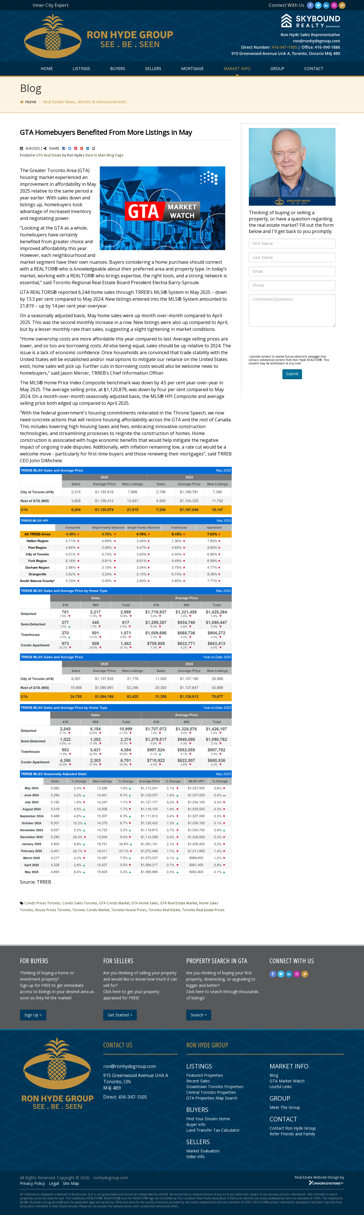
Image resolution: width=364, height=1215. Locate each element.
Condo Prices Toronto (42, 903)
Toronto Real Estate (164, 909)
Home (30, 101)
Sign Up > (33, 1015)
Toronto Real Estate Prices (203, 909)
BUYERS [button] (117, 68)
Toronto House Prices (129, 909)
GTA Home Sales (144, 903)
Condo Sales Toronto (79, 903)
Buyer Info (196, 1124)
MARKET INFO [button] (237, 68)
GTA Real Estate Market (178, 903)
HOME (47, 68)
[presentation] (292, 342)
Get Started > (120, 1015)
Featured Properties (204, 1075)
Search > (199, 1015)
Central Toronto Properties (211, 1092)
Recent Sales (198, 1081)
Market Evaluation (203, 1151)
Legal (54, 1183)
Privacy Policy (32, 1183)
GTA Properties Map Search (211, 1098)
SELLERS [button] (153, 68)
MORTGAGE (192, 68)
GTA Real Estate (48, 155)
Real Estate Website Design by (319, 1177)
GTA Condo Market (114, 903)
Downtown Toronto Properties (214, 1086)
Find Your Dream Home (208, 1118)
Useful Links (281, 1086)
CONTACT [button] (313, 68)
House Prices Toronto (53, 909)
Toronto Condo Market (90, 909)
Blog (274, 1075)
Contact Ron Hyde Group (293, 1128)
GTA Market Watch (287, 1081)
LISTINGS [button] (81, 68)
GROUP (277, 68)
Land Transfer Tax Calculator (213, 1130)
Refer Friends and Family (292, 1133)
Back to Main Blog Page (104, 155)
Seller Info (195, 1156)
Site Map (71, 1183)
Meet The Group (285, 1107)
